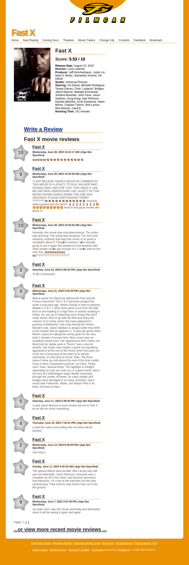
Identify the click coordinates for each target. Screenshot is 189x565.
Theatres (68, 40)
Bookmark (157, 40)
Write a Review (43, 129)
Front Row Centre (41, 543)
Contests (124, 40)
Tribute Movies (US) (145, 543)
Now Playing (30, 40)
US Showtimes (124, 543)
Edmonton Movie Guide (87, 543)
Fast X (23, 33)
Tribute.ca (123, 549)
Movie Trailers (86, 40)
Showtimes (98, 549)
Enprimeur (108, 543)
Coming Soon (50, 40)
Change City (106, 40)
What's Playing (58, 549)
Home (15, 40)
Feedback (140, 40)
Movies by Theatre (79, 549)
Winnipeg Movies (62, 543)
